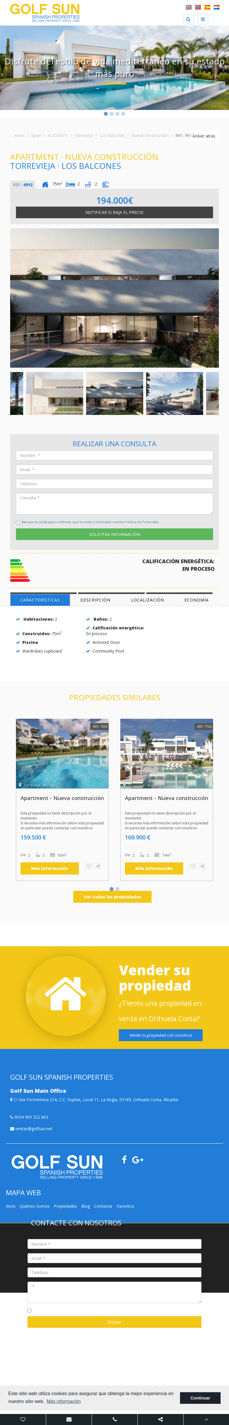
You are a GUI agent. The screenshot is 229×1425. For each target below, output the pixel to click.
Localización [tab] (147, 600)
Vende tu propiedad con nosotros (160, 1035)
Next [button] (223, 68)
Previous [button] (6, 68)
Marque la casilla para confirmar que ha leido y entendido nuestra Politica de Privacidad (90, 522)
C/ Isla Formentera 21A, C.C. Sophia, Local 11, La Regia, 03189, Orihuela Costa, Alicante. (94, 1099)
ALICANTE (57, 135)
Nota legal (49, 1331)
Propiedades (65, 1206)
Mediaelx (104, 1331)
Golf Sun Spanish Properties (138, 1331)
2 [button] (111, 114)
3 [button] (117, 114)
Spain (36, 135)
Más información (49, 868)
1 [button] (106, 114)
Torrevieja (83, 135)
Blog (85, 1206)
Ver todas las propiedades (112, 897)
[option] (114, 68)
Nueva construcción (150, 135)
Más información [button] (64, 1401)
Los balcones (112, 135)
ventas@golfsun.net (31, 1128)
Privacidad (71, 1331)
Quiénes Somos (35, 1206)
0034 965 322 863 (29, 1117)
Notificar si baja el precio (114, 212)
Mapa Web (28, 1331)
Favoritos (125, 1206)
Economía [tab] (196, 600)
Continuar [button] (200, 1398)
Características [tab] (40, 600)
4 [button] (123, 114)
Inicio (19, 135)
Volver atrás (204, 136)
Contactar (103, 1206)
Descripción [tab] (95, 600)
